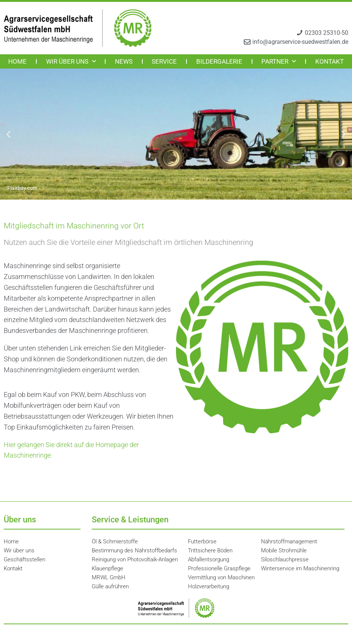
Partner (278, 61)
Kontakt (329, 61)
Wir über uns (71, 61)
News (124, 61)
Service (164, 61)
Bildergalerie (219, 61)
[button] (8, 134)
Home (17, 61)
